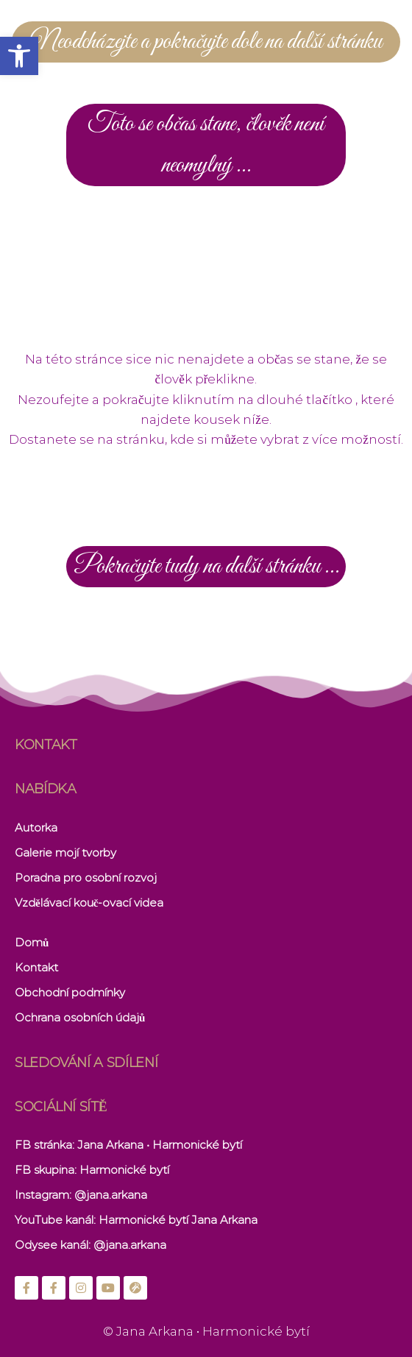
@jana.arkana (110, 1195)
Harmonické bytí (124, 1170)
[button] (19, 56)
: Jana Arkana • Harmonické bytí (157, 1145)
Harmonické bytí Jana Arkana (178, 1220)
